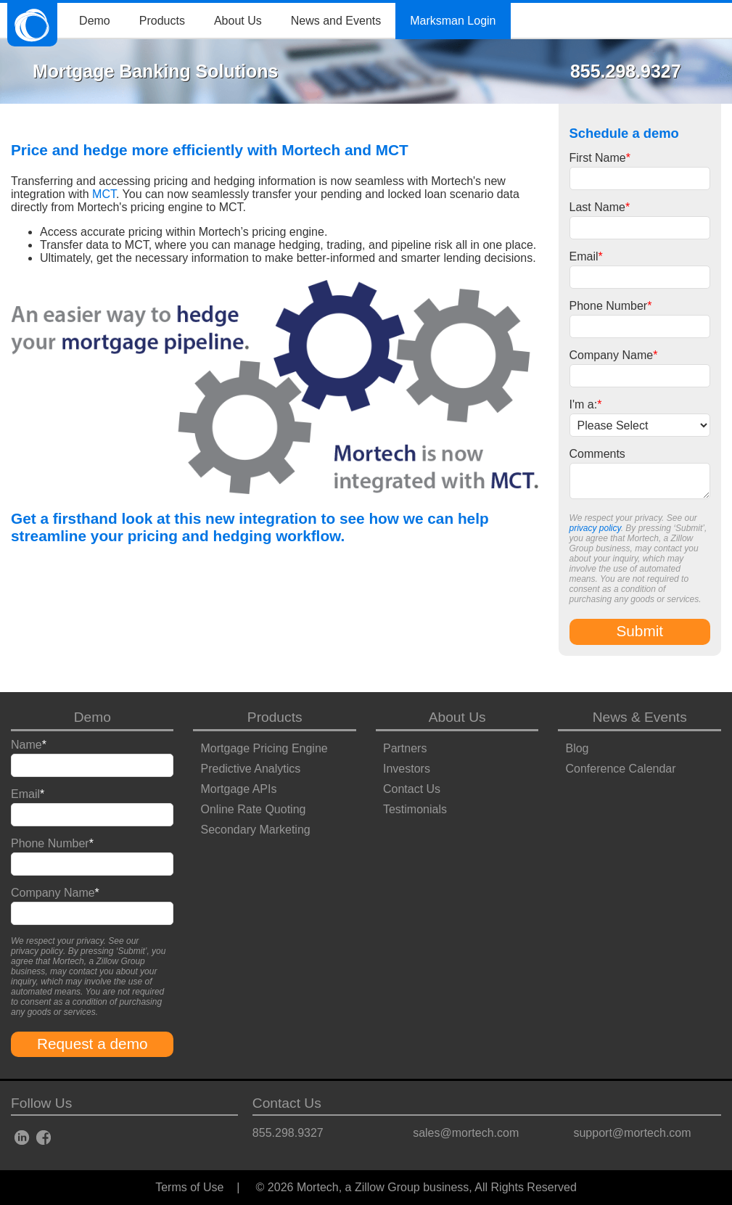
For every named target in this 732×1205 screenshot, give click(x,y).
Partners (405, 748)
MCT (104, 194)
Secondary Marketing (255, 829)
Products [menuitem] (162, 21)
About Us (457, 717)
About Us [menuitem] (238, 21)
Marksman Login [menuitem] (452, 21)
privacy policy (595, 528)
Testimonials (415, 809)
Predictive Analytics (250, 768)
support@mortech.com (632, 1133)
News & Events (640, 717)
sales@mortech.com (466, 1133)
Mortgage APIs (238, 789)
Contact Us (411, 789)
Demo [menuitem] (94, 21)
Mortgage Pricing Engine (263, 748)
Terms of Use (189, 1187)
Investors (406, 768)
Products (275, 717)
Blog (576, 748)
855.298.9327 (288, 1133)
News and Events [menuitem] (336, 21)
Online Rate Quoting (252, 809)
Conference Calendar (620, 768)
